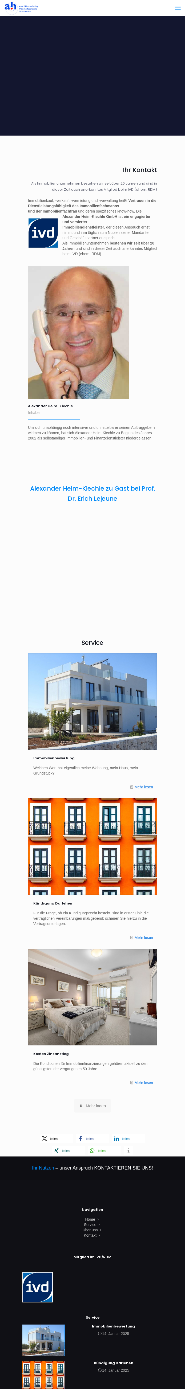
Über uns (90, 1230)
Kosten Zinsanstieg (51, 1053)
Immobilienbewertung (54, 758)
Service (90, 1225)
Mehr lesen (144, 787)
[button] (56, 1138)
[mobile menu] (177, 8)
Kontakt (90, 1235)
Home (90, 1219)
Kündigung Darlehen (52, 903)
